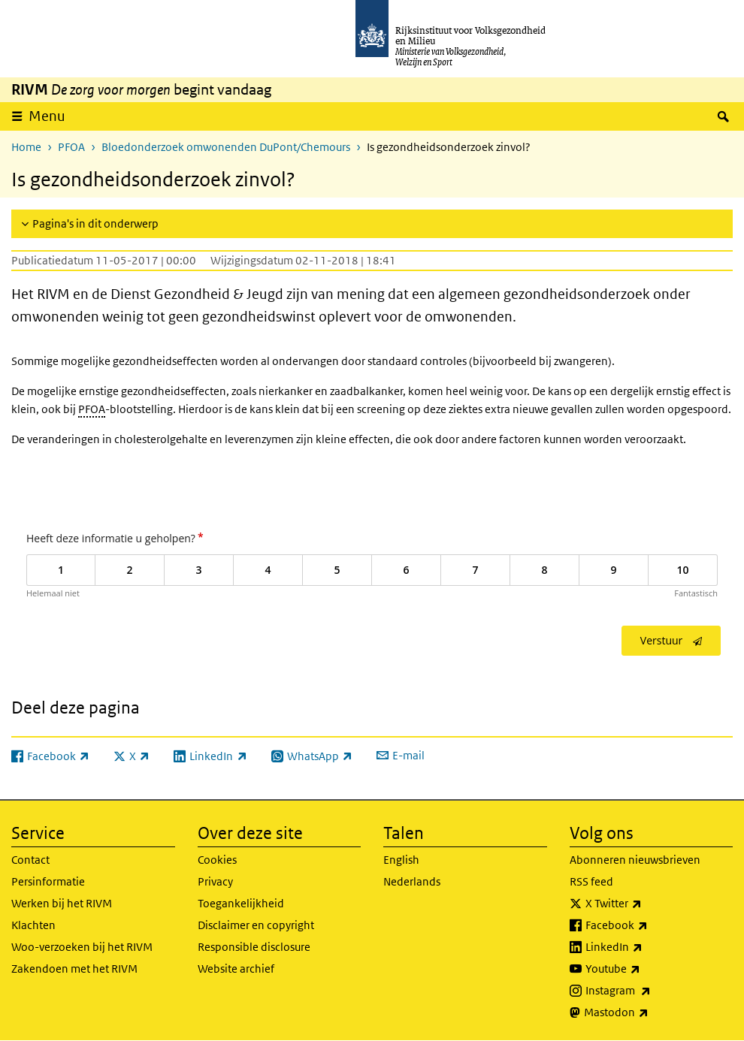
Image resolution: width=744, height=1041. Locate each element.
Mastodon (649, 1012)
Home (26, 147)
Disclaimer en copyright (256, 925)
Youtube (645, 969)
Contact (30, 859)
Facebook (649, 925)
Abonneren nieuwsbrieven (635, 859)
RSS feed (591, 881)
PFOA (71, 147)
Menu (47, 116)
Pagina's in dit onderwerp (95, 223)
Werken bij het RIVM (61, 903)
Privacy (215, 881)
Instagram (651, 991)
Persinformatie (48, 881)
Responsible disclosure (254, 947)
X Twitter (646, 904)
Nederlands (411, 881)
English (401, 859)
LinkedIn (647, 947)
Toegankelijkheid (241, 903)
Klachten (33, 925)
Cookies (217, 859)
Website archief (236, 968)
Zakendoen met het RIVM (74, 968)
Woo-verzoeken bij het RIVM (82, 947)
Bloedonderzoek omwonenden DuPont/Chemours (225, 147)
